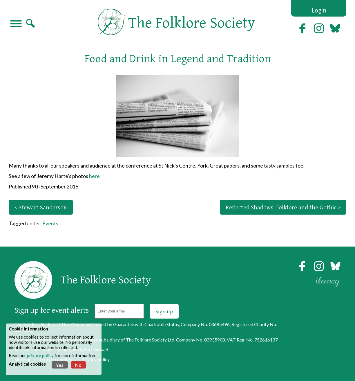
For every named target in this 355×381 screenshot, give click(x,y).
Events (50, 223)
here (94, 176)
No (78, 365)
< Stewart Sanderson (41, 207)
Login (318, 10)
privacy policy (40, 355)
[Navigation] (16, 24)
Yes (60, 365)
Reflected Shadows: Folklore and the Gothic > (283, 207)
